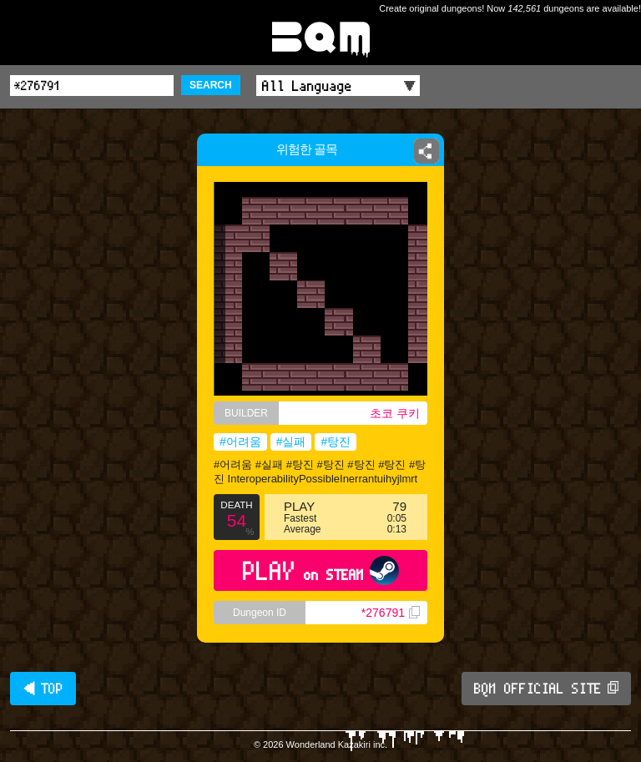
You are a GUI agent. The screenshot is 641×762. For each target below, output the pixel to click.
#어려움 (240, 441)
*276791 (390, 612)
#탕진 (335, 441)
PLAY (321, 570)
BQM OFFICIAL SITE (546, 688)
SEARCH (210, 85)
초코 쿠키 (395, 413)
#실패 (291, 441)
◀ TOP (43, 688)
